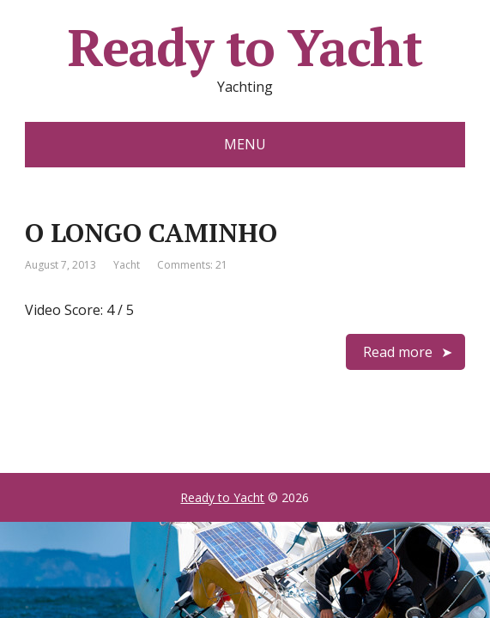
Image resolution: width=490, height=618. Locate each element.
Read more (398, 351)
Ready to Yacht (245, 47)
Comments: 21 (192, 265)
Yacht (126, 265)
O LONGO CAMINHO (151, 232)
